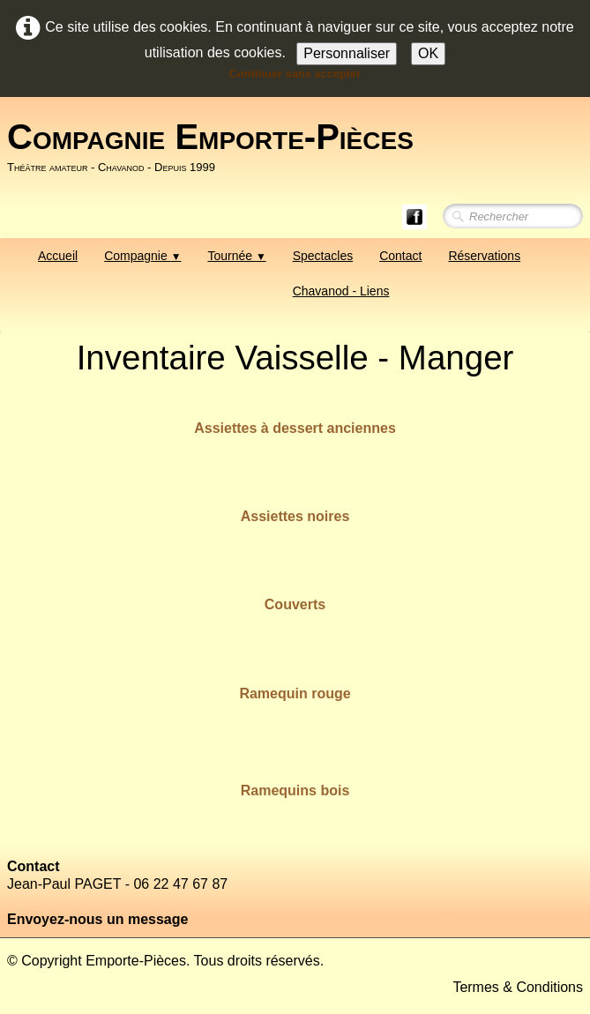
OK (428, 53)
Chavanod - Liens (341, 291)
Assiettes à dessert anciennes (295, 428)
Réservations (484, 256)
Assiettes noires (295, 516)
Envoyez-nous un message (97, 919)
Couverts (295, 604)
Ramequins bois (295, 790)
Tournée (236, 256)
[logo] (217, 147)
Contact (400, 256)
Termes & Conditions (517, 987)
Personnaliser (346, 53)
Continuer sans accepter (295, 73)
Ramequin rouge (294, 693)
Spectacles (323, 256)
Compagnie (142, 256)
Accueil (58, 256)
